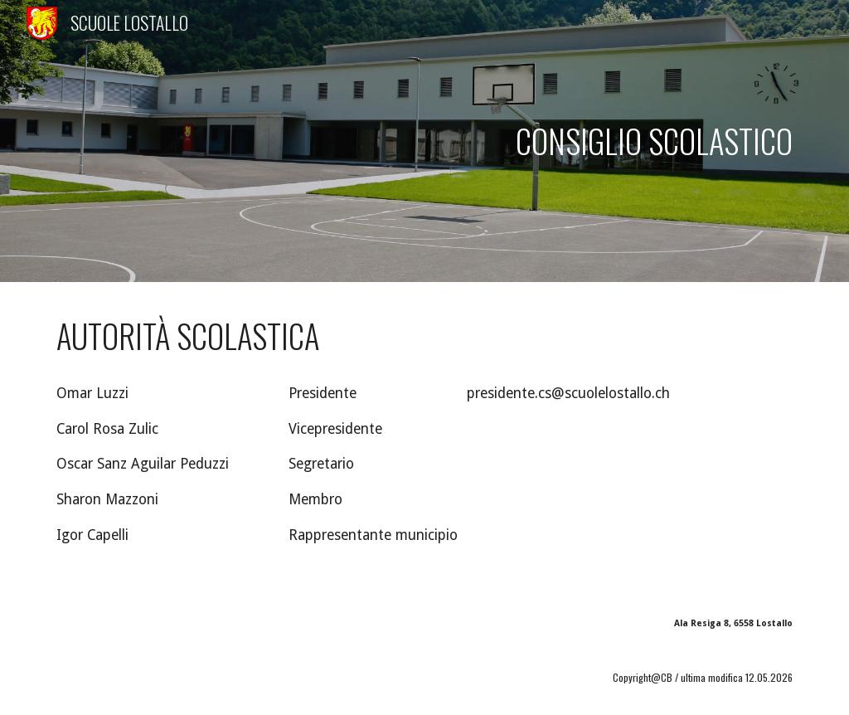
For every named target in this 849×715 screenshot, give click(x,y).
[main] (425, 141)
